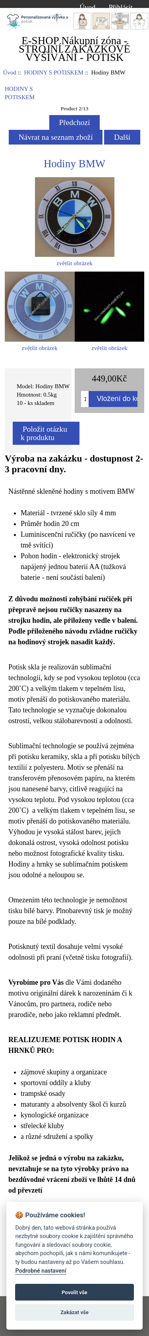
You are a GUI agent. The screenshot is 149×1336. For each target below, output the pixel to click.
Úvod (87, 8)
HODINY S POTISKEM (53, 72)
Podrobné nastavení (40, 1271)
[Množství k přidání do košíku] (85, 399)
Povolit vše (74, 1292)
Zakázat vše (74, 1312)
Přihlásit (121, 8)
